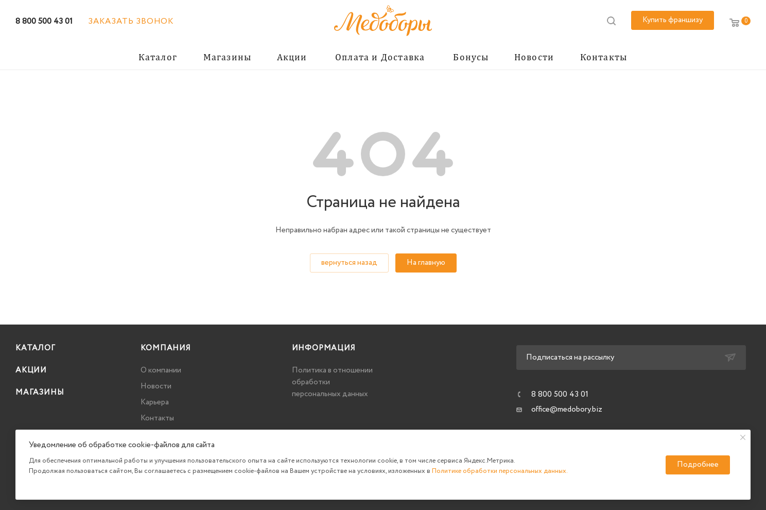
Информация (324, 348)
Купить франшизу (672, 20)
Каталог (35, 348)
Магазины (39, 392)
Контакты (157, 418)
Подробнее (698, 464)
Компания (165, 348)
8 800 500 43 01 (44, 21)
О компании (161, 370)
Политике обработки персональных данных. (500, 471)
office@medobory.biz (566, 409)
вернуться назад (349, 262)
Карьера (155, 402)
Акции (31, 370)
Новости (156, 386)
